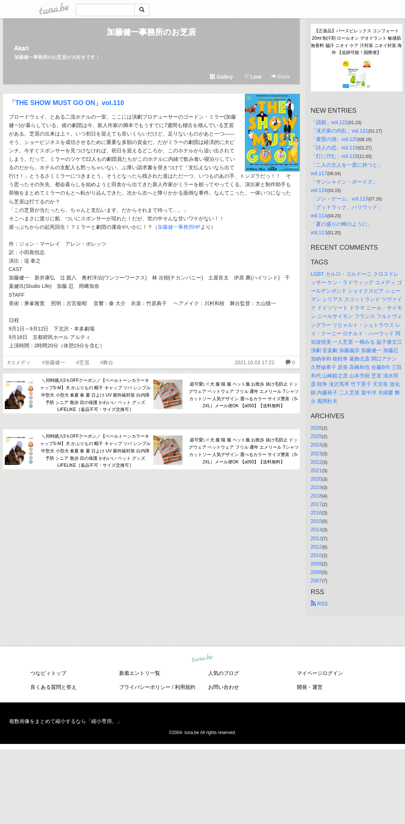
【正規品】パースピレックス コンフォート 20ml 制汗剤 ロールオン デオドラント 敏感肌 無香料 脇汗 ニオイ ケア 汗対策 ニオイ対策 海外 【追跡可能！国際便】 (356, 41)
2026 (316, 428)
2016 (316, 513)
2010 (316, 555)
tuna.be (202, 658)
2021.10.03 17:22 (255, 362)
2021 (316, 470)
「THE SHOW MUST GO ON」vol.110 (66, 102)
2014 (316, 529)
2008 (316, 572)
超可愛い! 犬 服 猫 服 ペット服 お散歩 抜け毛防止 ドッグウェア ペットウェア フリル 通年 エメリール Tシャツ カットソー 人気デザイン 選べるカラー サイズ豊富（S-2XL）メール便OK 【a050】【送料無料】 (244, 395)
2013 (316, 538)
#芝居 (82, 362)
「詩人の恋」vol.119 (334, 148)
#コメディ (19, 362)
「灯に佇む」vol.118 (334, 156)
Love (252, 77)
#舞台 (107, 362)
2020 (316, 479)
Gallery (221, 77)
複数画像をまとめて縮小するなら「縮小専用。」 (65, 721)
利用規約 (185, 687)
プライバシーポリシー (144, 687)
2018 (316, 496)
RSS (319, 604)
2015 (316, 521)
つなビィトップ (48, 673)
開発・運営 (310, 687)
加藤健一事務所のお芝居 (151, 32)
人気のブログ (223, 673)
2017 (316, 504)
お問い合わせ (223, 687)
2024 (316, 445)
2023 (316, 453)
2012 (316, 547)
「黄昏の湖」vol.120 (334, 139)
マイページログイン (320, 673)
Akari (21, 48)
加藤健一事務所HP (179, 227)
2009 (316, 564)
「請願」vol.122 (329, 122)
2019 (316, 487)
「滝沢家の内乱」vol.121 (339, 131)
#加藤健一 (53, 362)
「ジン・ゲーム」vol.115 (339, 199)
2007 (316, 580)
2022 (316, 462)
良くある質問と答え (53, 687)
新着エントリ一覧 (139, 673)
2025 (316, 436)
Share (280, 76)
